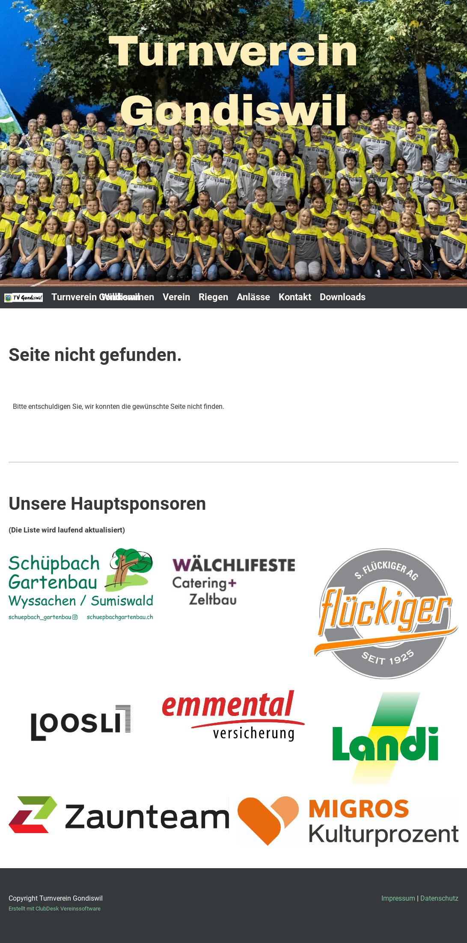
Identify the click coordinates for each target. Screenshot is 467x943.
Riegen (213, 297)
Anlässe (253, 297)
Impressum (398, 898)
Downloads (343, 297)
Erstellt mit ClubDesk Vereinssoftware (55, 908)
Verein (176, 297)
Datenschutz (439, 898)
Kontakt (295, 297)
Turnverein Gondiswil (95, 297)
